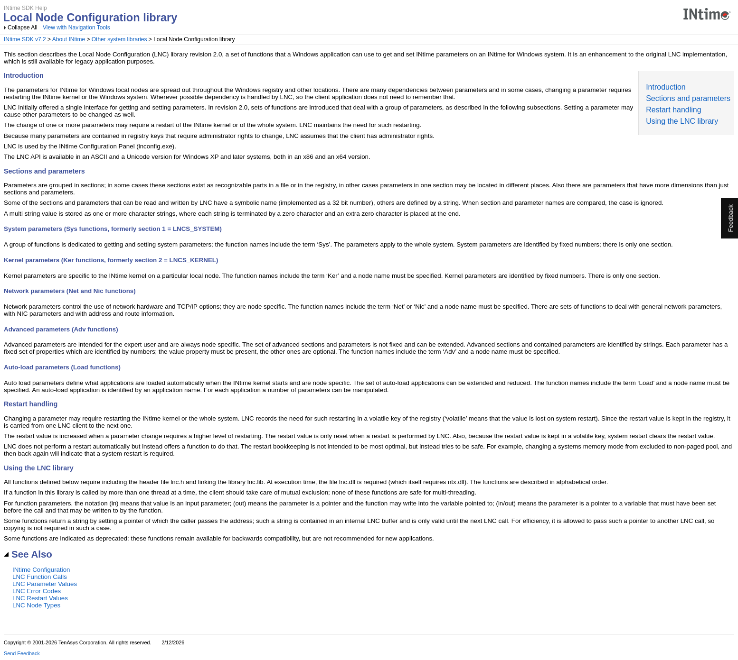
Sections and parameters (688, 98)
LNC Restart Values (40, 598)
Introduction (666, 87)
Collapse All (23, 27)
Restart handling (673, 110)
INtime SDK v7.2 (25, 39)
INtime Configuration (41, 569)
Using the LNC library (682, 121)
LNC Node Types (36, 605)
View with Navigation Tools (76, 27)
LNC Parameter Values (44, 583)
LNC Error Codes (36, 591)
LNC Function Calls (39, 576)
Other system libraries (119, 39)
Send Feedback (22, 653)
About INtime (68, 39)
